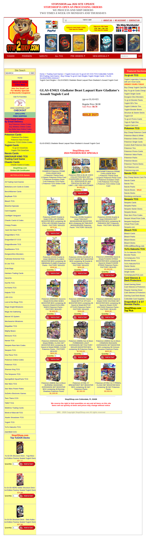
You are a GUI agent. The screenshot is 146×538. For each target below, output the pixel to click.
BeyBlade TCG (11, 196)
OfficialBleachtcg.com (134, 246)
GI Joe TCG (9, 264)
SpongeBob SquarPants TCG (16, 379)
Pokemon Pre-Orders (20, 137)
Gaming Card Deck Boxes (134, 296)
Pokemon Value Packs (133, 154)
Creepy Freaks (10, 225)
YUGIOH (10, 56)
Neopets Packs (130, 206)
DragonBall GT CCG (13, 240)
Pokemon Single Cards (133, 142)
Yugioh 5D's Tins (130, 103)
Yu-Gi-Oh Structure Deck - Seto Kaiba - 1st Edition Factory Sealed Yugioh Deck (20, 519)
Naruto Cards (12, 153)
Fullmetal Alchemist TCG (14, 259)
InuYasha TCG (10, 288)
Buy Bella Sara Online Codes (19, 129)
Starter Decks (139, 113)
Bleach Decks (129, 243)
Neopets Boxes (130, 212)
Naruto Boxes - (132, 190)
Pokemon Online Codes (14, 360)
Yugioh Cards (12, 145)
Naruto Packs (129, 187)
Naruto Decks (129, 193)
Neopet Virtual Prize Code (134, 218)
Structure (128, 113)
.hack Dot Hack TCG (13, 230)
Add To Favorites (20, 97)
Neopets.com (129, 227)
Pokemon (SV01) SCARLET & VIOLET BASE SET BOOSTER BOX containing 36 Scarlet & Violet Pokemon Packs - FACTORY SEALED (81, 260)
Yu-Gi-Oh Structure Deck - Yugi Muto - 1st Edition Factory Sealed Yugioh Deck (20, 455)
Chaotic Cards (12, 162)
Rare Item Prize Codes (133, 215)
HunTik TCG (10, 283)
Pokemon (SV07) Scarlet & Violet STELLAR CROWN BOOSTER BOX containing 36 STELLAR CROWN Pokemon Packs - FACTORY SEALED (53, 220)
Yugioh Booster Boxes (133, 110)
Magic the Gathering (13, 312)
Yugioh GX (128, 116)
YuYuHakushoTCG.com (133, 275)
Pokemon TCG (11, 365)
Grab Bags (9, 268)
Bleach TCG (10, 201)
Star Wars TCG (11, 384)
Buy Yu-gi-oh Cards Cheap (134, 91)
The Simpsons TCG (12, 374)
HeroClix (8, 278)
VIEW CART (87, 20)
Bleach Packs (129, 237)
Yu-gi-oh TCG (131, 75)
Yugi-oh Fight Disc (131, 122)
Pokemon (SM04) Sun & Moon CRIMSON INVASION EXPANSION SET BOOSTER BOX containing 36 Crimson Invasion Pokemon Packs (108, 344)
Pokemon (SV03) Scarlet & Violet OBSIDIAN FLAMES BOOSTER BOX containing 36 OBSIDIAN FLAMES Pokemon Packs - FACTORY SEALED (53, 260)
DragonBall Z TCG (12, 235)
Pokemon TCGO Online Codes (20, 142)
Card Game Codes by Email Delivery (14, 120)
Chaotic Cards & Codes (20, 165)
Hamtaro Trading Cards (14, 273)
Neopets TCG (10, 350)
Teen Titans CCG (11, 398)
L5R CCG (8, 297)
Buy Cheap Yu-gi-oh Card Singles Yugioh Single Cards (82, 76)
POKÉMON (27, 56)
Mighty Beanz (10, 331)
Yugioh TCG (10, 422)
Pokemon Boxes (130, 161)
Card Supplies (10, 211)
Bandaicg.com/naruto (132, 196)
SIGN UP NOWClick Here (20, 83)
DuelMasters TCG (12, 249)
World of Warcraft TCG (14, 413)
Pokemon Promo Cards (133, 151)
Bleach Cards (129, 233)
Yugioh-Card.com (131, 125)
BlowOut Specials (12, 206)
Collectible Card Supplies (134, 299)
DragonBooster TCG (13, 244)
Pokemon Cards (13, 135)
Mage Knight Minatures (14, 307)
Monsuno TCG (10, 336)
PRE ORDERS (77, 56)
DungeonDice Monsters (14, 254)
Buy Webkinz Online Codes (20, 127)
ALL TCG (59, 56)
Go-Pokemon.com (131, 167)
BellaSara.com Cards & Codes (17, 187)
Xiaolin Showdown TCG (14, 417)
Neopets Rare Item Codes (15, 345)
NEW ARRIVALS (101, 56)
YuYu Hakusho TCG (13, 427)
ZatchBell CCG (11, 432)
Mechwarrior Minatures (14, 321)
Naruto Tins (128, 184)
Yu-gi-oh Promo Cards (133, 119)
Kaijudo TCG (10, 292)
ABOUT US (107, 20)
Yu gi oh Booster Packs (133, 100)
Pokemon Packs (130, 158)
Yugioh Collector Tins (132, 106)
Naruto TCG (9, 341)
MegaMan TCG (11, 326)
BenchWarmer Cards (13, 192)
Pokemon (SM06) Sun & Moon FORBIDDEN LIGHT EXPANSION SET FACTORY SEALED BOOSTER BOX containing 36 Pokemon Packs (81, 344)
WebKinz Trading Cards (14, 408)
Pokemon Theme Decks (133, 164)
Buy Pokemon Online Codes (20, 124)
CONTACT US (134, 20)
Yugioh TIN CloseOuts (20, 150)
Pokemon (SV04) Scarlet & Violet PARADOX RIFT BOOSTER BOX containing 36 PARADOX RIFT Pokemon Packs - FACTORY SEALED (108, 220)
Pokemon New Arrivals (20, 140)
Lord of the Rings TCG (14, 302)
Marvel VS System (12, 316)
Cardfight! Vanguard (13, 216)
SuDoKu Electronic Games (15, 393)
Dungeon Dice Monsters (133, 97)
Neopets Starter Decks (133, 209)
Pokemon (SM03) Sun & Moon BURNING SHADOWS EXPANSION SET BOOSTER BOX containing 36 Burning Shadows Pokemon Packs (53, 386)
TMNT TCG (9, 403)
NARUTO (43, 56)
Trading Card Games (55, 74)
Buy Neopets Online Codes (20, 132)
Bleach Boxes (129, 240)
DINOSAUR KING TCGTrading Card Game (16, 157)
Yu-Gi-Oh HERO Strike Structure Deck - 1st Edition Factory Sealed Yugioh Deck (20, 487)
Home (20, 78)
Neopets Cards (130, 202)
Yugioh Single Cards (132, 94)
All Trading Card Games (14, 182)
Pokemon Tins (130, 148)
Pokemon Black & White (133, 135)
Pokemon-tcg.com (131, 170)
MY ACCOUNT (120, 20)
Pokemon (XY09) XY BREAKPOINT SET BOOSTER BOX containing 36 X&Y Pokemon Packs (81, 385)
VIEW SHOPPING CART (20, 108)
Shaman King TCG (12, 369)
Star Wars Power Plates (14, 389)
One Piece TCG (11, 355)
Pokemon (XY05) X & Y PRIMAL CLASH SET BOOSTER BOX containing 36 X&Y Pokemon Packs (108, 385)
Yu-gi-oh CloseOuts (20, 148)
